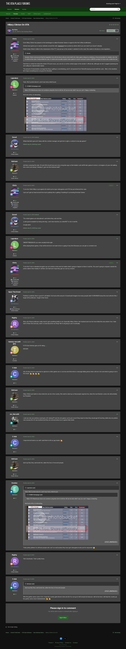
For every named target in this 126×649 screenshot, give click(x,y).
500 (15, 176)
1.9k (15, 359)
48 (14, 383)
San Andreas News (26, 31)
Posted (28, 39)
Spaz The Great (14, 292)
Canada (14, 360)
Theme (50, 642)
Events (23, 13)
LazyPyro (15, 57)
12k (14, 54)
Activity (24, 9)
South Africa (14, 178)
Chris (16, 29)
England (14, 61)
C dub (14, 368)
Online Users (37, 13)
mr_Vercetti (14, 414)
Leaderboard (47, 13)
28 (14, 498)
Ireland (15, 95)
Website (9, 9)
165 (14, 93)
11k (14, 307)
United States (14, 154)
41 (14, 429)
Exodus (14, 483)
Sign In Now (63, 617)
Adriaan (14, 161)
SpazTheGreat (16, 309)
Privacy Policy (59, 642)
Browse (17, 10)
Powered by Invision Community (63, 646)
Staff (29, 13)
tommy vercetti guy (14, 343)
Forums (15, 13)
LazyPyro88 (15, 56)
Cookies (75, 642)
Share (102, 30)
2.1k (15, 333)
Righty (14, 318)
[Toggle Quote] (26, 53)
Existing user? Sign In (113, 3)
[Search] (99, 9)
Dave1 (14, 137)
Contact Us (68, 642)
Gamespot (61, 46)
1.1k (14, 152)
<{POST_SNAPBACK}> (111, 542)
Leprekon (14, 78)
